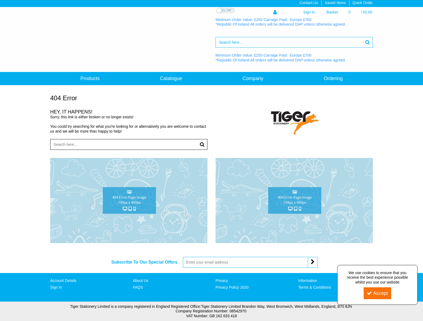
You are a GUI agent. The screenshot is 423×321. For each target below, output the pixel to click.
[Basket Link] (349, 12)
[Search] (289, 42)
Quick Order (363, 3)
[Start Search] (367, 42)
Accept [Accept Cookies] (377, 293)
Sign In (56, 287)
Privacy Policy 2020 (232, 287)
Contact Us (308, 3)
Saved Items (335, 3)
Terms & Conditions (314, 287)
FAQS (138, 287)
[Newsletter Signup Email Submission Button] (313, 262)
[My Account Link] (294, 12)
